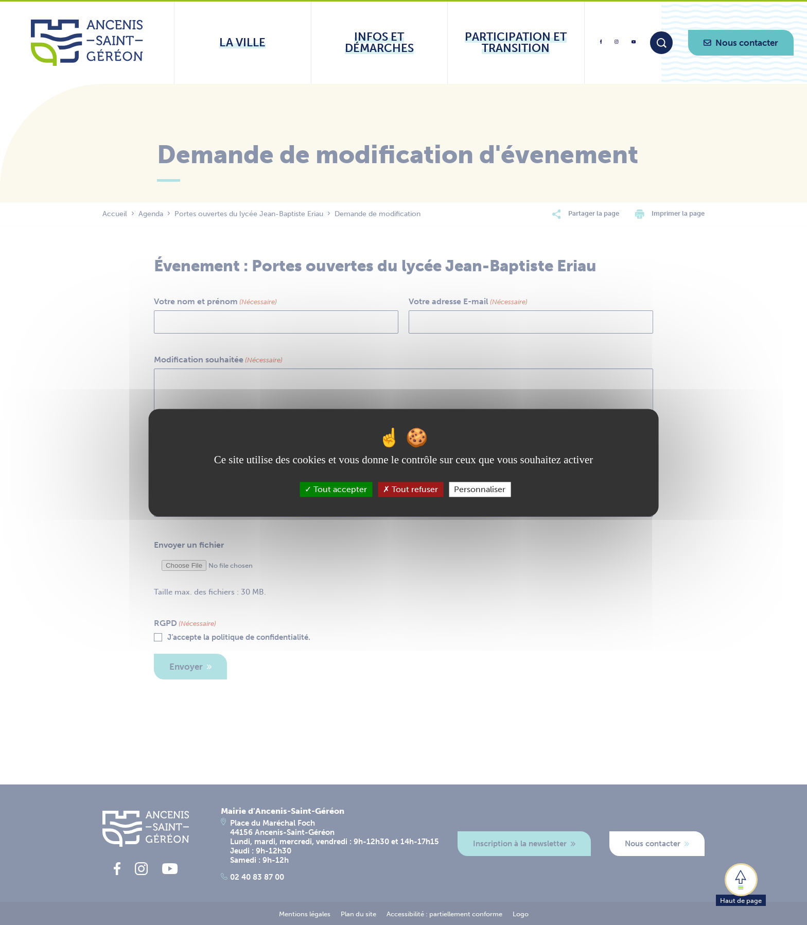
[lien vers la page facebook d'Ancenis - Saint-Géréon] (601, 45)
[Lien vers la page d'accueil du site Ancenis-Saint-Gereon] (87, 43)
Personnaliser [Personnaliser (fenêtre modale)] (479, 489)
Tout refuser (410, 489)
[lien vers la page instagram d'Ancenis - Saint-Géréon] (617, 45)
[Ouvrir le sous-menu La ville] (243, 43)
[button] (741, 883)
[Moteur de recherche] (661, 42)
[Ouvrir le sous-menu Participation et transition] (516, 43)
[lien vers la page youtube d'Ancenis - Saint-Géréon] (633, 43)
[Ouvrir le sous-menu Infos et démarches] (379, 43)
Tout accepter (336, 489)
